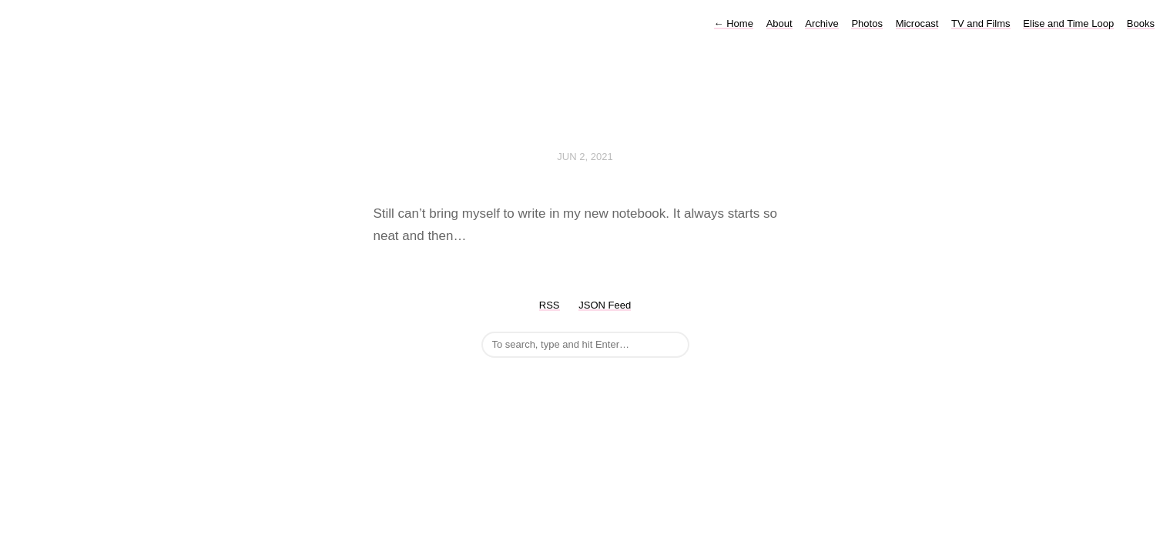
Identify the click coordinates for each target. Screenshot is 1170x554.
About (779, 23)
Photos (866, 23)
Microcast (917, 23)
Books (1141, 23)
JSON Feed (604, 305)
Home (733, 23)
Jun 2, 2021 (584, 156)
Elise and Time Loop (1068, 23)
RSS (549, 305)
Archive (821, 23)
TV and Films (981, 23)
